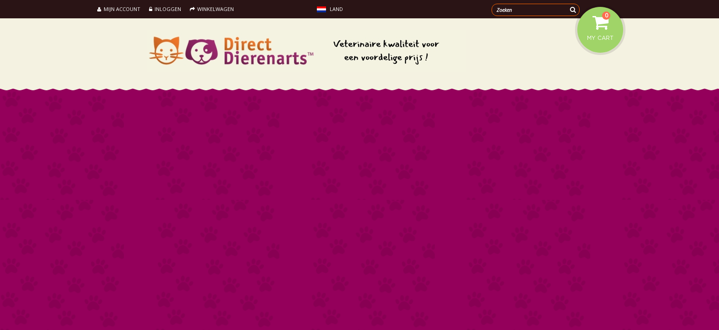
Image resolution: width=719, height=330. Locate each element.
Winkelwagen (212, 9)
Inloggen (165, 9)
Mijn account (118, 9)
